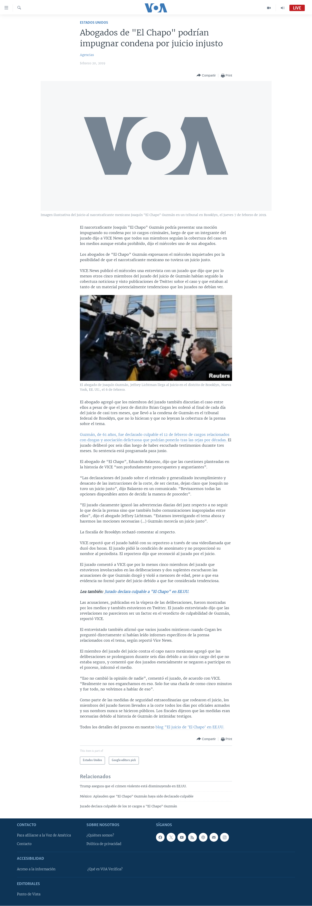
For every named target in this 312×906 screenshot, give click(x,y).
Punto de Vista (28, 894)
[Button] (206, 75)
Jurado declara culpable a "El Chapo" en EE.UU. (146, 591)
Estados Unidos (94, 23)
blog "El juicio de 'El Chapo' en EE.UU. (190, 727)
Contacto (24, 844)
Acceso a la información (36, 869)
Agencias (87, 55)
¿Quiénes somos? (100, 836)
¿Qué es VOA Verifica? (105, 869)
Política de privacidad (103, 844)
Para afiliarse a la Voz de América (44, 836)
